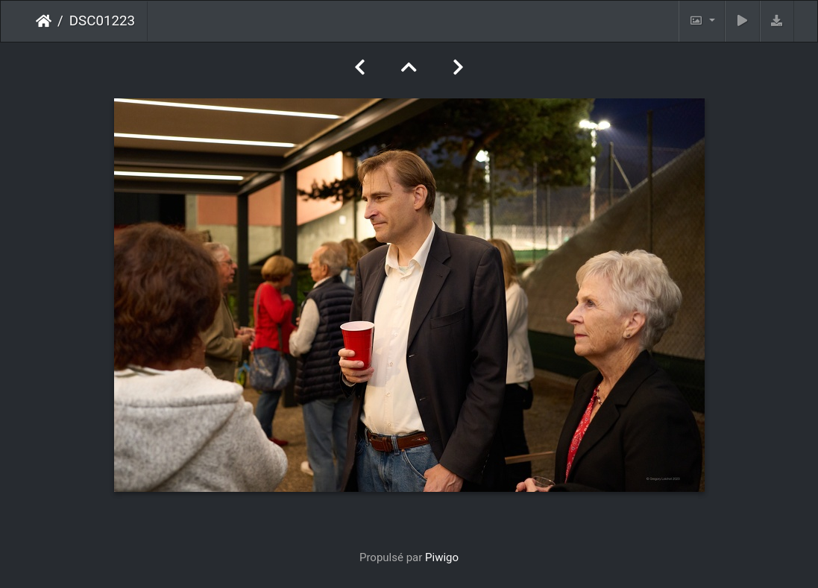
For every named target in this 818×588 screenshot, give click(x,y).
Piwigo (442, 557)
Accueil (43, 20)
